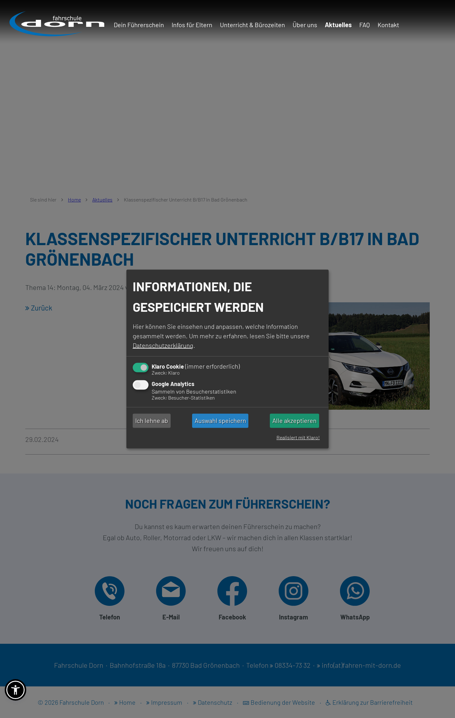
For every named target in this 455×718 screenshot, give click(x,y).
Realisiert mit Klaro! (298, 437)
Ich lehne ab (151, 421)
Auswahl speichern (220, 421)
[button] (15, 690)
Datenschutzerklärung (163, 345)
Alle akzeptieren (294, 421)
